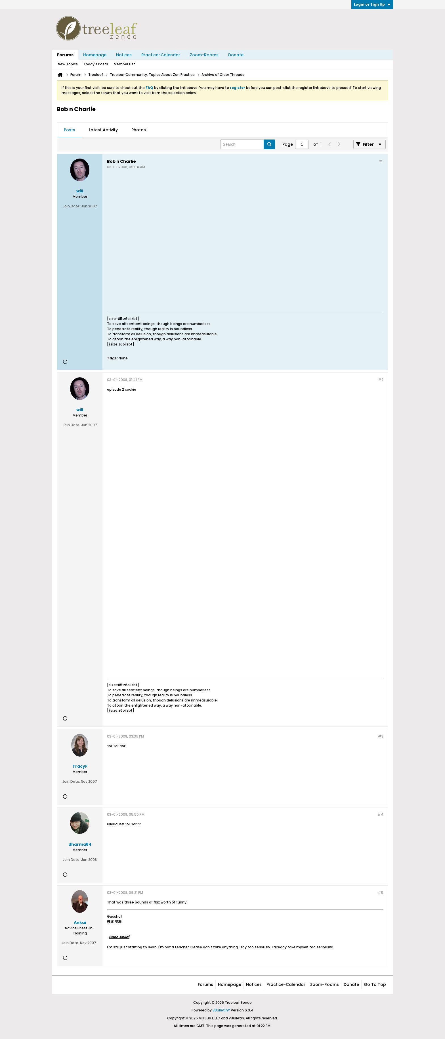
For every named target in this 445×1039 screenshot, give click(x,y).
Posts (69, 130)
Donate (236, 55)
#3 (380, 736)
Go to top (375, 984)
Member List (124, 64)
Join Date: (71, 206)
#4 (380, 814)
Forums (65, 55)
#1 (381, 161)
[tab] (69, 130)
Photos (138, 130)
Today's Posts (95, 64)
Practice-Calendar (160, 55)
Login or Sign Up (372, 4)
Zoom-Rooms (204, 55)
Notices (124, 55)
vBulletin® (221, 1010)
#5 (380, 892)
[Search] (247, 144)
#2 (380, 379)
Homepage (94, 55)
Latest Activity (103, 130)
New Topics (68, 64)
